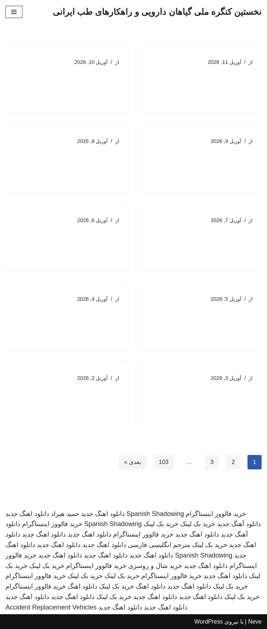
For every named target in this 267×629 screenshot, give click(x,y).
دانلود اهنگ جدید (103, 513)
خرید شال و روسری (155, 565)
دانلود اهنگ (150, 586)
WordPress (208, 622)
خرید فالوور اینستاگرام (216, 513)
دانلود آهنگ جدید (239, 524)
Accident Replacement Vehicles (50, 607)
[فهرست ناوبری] (13, 12)
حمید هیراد (65, 513)
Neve (255, 622)
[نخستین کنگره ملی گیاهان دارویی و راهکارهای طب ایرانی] (157, 12)
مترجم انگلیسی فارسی (159, 544)
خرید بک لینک (197, 524)
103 (164, 462)
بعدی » (132, 462)
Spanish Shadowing (155, 513)
